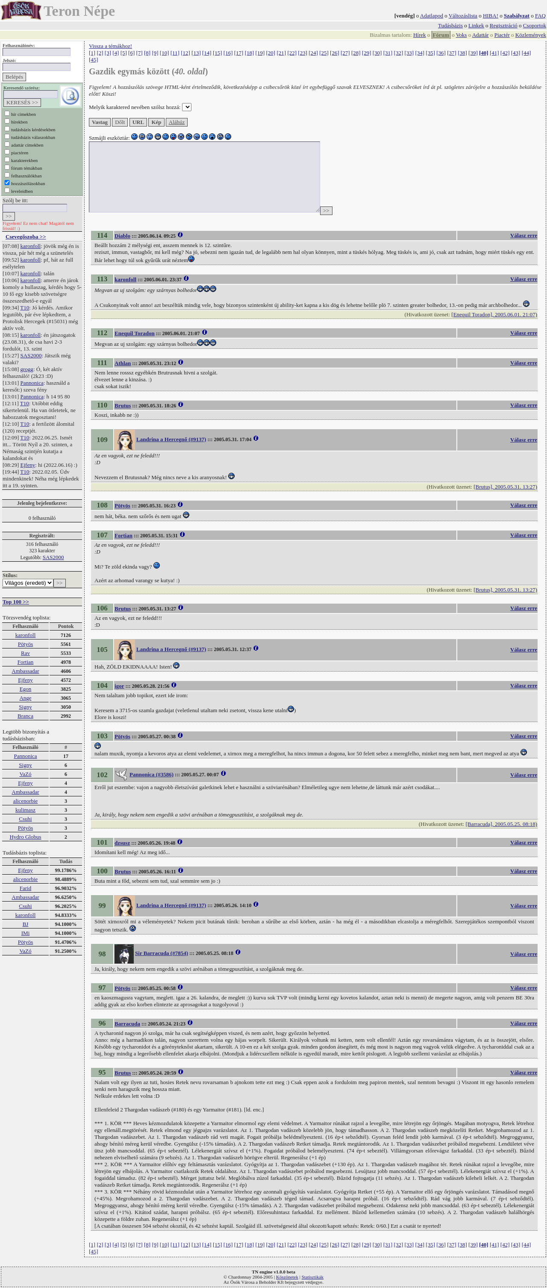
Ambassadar (25, 671)
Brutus (123, 405)
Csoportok (534, 25)
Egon (25, 689)
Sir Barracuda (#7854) (161, 953)
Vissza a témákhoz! (110, 46)
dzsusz (122, 843)
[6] (131, 53)
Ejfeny (28, 465)
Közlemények (530, 35)
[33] (409, 53)
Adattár (480, 35)
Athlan (123, 363)
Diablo (122, 236)
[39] (473, 53)
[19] (260, 53)
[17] (239, 53)
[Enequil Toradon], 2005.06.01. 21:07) (494, 314)
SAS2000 (31, 355)
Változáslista (463, 15)
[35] (430, 53)
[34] (419, 53)
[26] (334, 53)
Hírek (419, 35)
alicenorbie (25, 801)
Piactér (502, 35)
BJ (26, 924)
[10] (164, 53)
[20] (271, 53)
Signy (25, 707)
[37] (451, 53)
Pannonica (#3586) (151, 774)
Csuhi (25, 819)
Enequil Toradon (135, 333)
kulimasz (25, 810)
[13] (196, 53)
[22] (292, 53)
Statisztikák (312, 1276)
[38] (462, 53)
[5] (124, 53)
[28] (356, 53)
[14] (207, 53)
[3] (108, 53)
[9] (155, 53)
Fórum (441, 35)
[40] (483, 53)
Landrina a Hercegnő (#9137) (171, 439)
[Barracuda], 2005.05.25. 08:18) (501, 824)
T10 (24, 307)
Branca (25, 716)
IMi (25, 933)
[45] (93, 59)
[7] (139, 53)
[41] (494, 53)
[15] (217, 53)
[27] (345, 53)
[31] (388, 53)
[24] (313, 53)
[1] (92, 53)
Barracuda (127, 1023)
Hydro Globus (25, 837)
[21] (281, 53)
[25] (324, 53)
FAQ (540, 15)
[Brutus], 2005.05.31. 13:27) (505, 486)
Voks (461, 35)
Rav (25, 653)
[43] (516, 53)
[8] (147, 53)
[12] (185, 53)
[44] (526, 53)
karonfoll (31, 246)
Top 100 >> (16, 601)
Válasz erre (523, 235)
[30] (377, 53)
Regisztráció (504, 25)
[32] (398, 53)
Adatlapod (431, 15)
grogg (27, 369)
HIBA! (490, 15)
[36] (441, 53)
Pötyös (25, 644)
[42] (505, 53)
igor (119, 686)
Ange (25, 698)
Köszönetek (287, 1276)
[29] (366, 53)
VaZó (25, 774)
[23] (302, 53)
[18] (249, 53)
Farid (25, 888)
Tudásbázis (450, 25)
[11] (175, 53)
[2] (100, 53)
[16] (228, 53)
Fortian (26, 662)
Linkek (476, 25)
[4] (115, 53)
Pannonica (32, 383)
